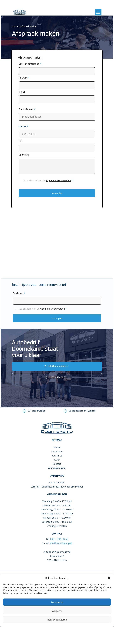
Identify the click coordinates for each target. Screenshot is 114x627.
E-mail (22, 92)
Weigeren (57, 610)
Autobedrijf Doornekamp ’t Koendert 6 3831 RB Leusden (57, 556)
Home (15, 26)
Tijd (20, 141)
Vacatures (56, 455)
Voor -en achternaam (30, 64)
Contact (57, 463)
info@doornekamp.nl (58, 366)
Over (57, 459)
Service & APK (57, 482)
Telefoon (24, 78)
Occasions (57, 451)
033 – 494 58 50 (58, 377)
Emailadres (19, 293)
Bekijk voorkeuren (57, 619)
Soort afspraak (27, 109)
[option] (34, 411)
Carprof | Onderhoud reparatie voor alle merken (57, 486)
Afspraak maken (57, 467)
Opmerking (24, 155)
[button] (109, 578)
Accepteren (57, 602)
